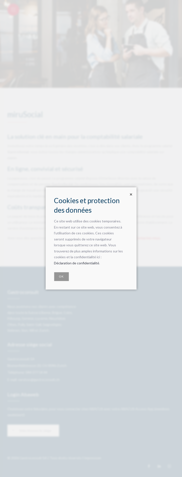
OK (61, 276)
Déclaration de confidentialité (76, 263)
